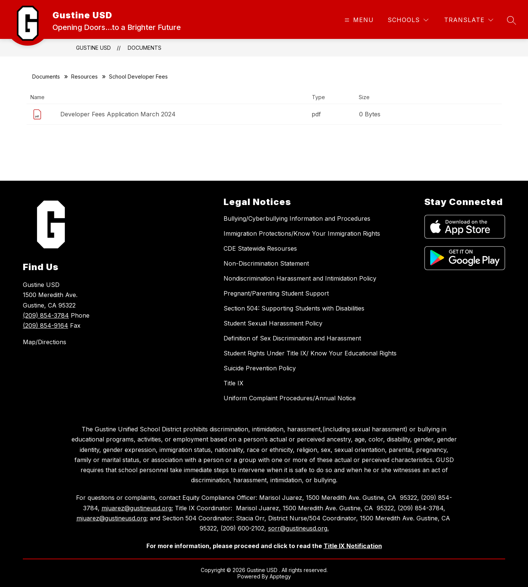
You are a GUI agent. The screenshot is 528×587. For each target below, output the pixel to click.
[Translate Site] (468, 20)
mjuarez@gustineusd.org (136, 508)
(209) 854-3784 (46, 315)
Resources (84, 76)
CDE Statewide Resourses (260, 248)
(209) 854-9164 (45, 325)
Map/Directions (44, 342)
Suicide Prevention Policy (260, 368)
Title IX (233, 383)
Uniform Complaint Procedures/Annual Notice (290, 398)
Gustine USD (93, 48)
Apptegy (280, 576)
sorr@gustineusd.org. (298, 528)
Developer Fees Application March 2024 (118, 114)
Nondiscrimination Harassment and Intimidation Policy (300, 278)
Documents (144, 48)
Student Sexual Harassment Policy (273, 323)
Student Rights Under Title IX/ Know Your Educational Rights (310, 353)
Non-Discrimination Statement (266, 263)
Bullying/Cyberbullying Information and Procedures (297, 218)
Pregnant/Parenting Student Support (276, 293)
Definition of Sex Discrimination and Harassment (292, 338)
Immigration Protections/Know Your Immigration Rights (302, 233)
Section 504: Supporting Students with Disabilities (294, 308)
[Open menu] (358, 20)
